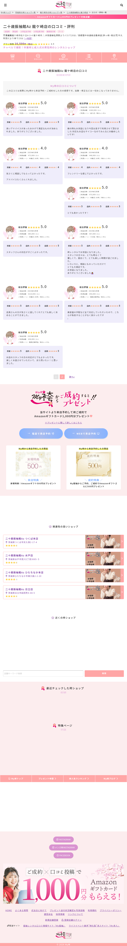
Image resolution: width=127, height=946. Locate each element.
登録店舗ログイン (72, 919)
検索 (104, 673)
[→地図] (28, 38)
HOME (8, 910)
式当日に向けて (39, 910)
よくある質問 (21, 910)
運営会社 (48, 914)
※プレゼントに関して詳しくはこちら (63, 422)
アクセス (114, 56)
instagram (63, 839)
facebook (63, 855)
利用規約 (92, 910)
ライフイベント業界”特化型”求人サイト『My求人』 (94, 925)
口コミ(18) (38, 56)
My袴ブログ (111, 778)
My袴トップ (15, 778)
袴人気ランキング (79, 778)
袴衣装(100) (63, 56)
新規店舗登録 (51, 919)
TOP (13, 56)
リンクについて (75, 914)
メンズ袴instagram (63, 847)
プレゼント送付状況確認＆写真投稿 (67, 910)
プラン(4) (89, 56)
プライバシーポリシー (111, 910)
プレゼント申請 (48, 778)
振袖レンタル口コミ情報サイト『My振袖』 (44, 925)
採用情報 (60, 914)
